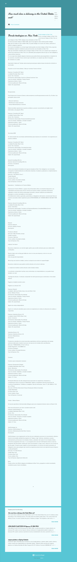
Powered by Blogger (39, 555)
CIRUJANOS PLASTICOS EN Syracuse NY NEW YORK (23, 526)
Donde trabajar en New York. (45, 34)
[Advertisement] (67, 12)
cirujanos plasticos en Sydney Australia (18, 540)
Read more (55, 521)
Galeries (41, 558)
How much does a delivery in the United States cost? (21, 513)
